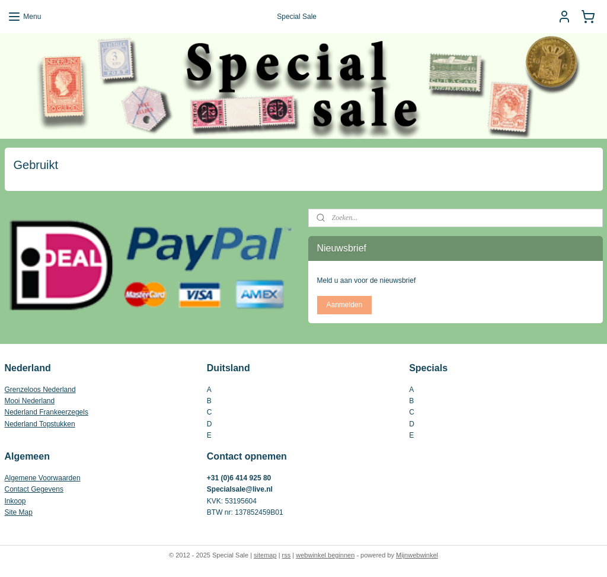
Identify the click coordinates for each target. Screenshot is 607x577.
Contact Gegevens (34, 489)
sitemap (265, 555)
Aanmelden (344, 305)
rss (286, 555)
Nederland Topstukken (40, 424)
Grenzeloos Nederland (40, 389)
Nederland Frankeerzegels (46, 412)
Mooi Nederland (30, 401)
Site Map (19, 512)
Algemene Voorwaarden (43, 478)
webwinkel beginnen (325, 555)
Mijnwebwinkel (417, 555)
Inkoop (15, 501)
